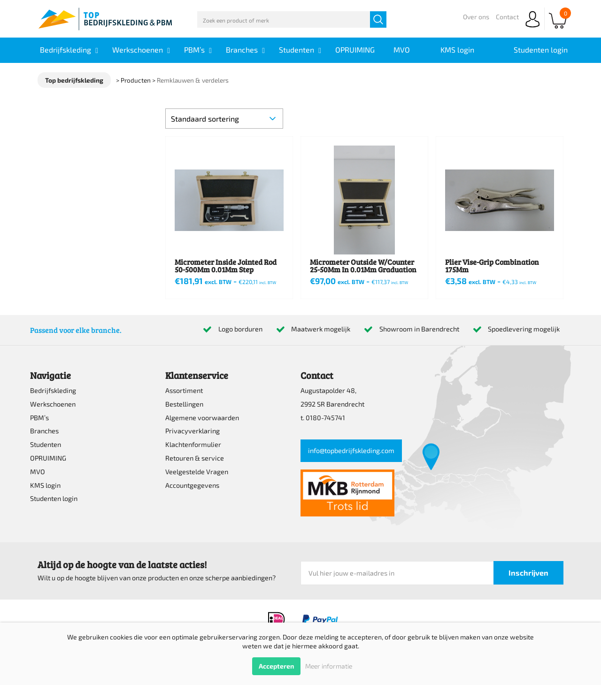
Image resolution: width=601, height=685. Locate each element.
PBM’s (39, 418)
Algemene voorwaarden (202, 418)
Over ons (476, 17)
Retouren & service (194, 458)
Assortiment (184, 390)
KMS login (45, 485)
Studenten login (53, 498)
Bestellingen (184, 404)
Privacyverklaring (192, 431)
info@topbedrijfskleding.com (351, 450)
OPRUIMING (48, 458)
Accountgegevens (192, 485)
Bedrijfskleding (53, 390)
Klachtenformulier (193, 444)
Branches (44, 431)
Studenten (45, 444)
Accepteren (276, 666)
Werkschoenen (53, 404)
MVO (37, 472)
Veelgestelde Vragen (196, 472)
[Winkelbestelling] (224, 118)
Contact (507, 17)
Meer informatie (328, 666)
